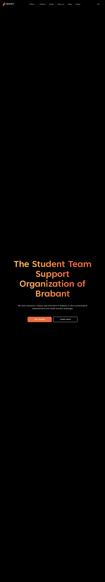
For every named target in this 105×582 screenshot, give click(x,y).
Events (77, 4)
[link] (8, 4)
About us (61, 4)
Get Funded (39, 319)
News (70, 4)
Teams (31, 4)
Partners (42, 4)
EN (99, 4)
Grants (51, 4)
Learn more (65, 319)
